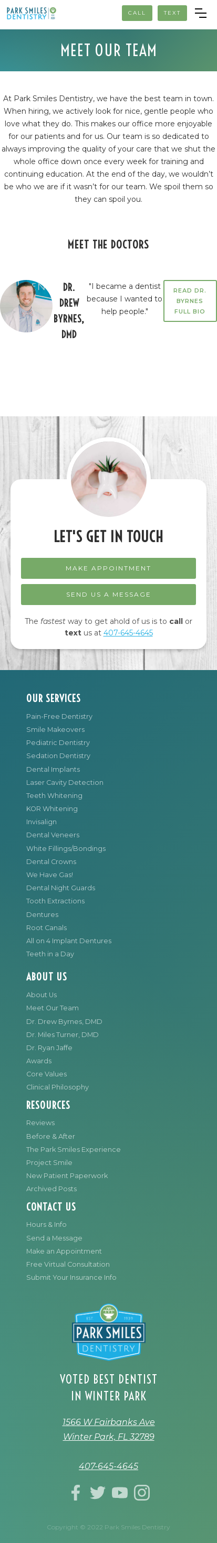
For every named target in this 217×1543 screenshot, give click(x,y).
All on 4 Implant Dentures (68, 941)
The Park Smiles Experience (73, 1149)
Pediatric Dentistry (58, 743)
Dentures (42, 915)
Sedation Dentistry (58, 756)
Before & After (50, 1136)
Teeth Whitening (54, 796)
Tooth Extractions (55, 901)
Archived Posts (51, 1189)
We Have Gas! (49, 875)
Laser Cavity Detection (65, 782)
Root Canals (46, 928)
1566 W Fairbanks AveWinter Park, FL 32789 (109, 1429)
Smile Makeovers (55, 729)
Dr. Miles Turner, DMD (62, 1035)
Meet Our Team (52, 1008)
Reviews (40, 1123)
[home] (31, 13)
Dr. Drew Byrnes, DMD (64, 1022)
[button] (200, 13)
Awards (38, 1061)
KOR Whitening (52, 809)
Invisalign (41, 822)
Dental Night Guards (60, 888)
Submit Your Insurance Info (71, 1277)
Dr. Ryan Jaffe (49, 1048)
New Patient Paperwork (67, 1176)
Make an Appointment (64, 1251)
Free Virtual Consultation (68, 1264)
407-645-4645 (128, 633)
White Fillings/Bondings (66, 849)
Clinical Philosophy (57, 1087)
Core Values (46, 1074)
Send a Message (54, 1238)
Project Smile (49, 1163)
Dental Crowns (51, 862)
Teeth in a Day (50, 954)
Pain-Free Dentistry (59, 716)
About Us (41, 995)
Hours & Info (46, 1224)
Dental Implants (53, 769)
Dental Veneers (52, 835)
